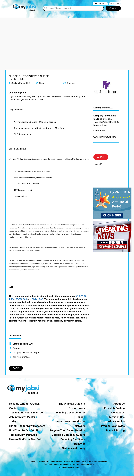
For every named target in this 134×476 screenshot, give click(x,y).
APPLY (100, 157)
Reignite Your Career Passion (67, 430)
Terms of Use (117, 417)
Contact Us (118, 412)
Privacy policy (74, 467)
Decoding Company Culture (68, 434)
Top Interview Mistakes (23, 434)
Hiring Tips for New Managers (27, 426)
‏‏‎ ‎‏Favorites (100, 3)
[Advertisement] (67, 35)
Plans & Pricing (115, 430)
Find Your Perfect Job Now (25, 430)
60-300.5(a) (21, 299)
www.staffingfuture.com (104, 137)
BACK (16, 368)
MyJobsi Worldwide (113, 426)
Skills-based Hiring (73, 448)
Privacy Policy (116, 421)
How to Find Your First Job (25, 439)
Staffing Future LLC (103, 108)
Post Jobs (114, 3)
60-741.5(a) (37, 299)
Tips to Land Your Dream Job (26, 412)
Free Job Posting (114, 408)
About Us (119, 403)
